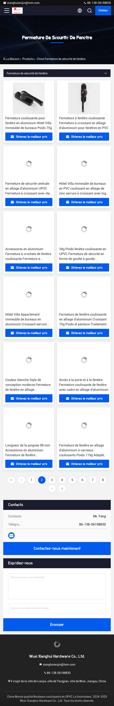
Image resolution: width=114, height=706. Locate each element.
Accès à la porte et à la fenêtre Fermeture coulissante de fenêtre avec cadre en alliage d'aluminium (83, 385)
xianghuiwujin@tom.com (21, 2)
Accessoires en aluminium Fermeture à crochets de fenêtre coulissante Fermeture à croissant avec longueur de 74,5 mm (28, 258)
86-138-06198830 (97, 2)
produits (27, 59)
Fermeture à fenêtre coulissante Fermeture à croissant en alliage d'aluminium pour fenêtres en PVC (83, 123)
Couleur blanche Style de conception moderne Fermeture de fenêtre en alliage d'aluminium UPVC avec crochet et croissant (28, 389)
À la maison (11, 59)
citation (103, 10)
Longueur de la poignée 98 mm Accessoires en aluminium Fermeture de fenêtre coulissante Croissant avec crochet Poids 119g (27, 455)
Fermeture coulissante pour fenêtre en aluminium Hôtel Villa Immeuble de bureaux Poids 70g (28, 123)
